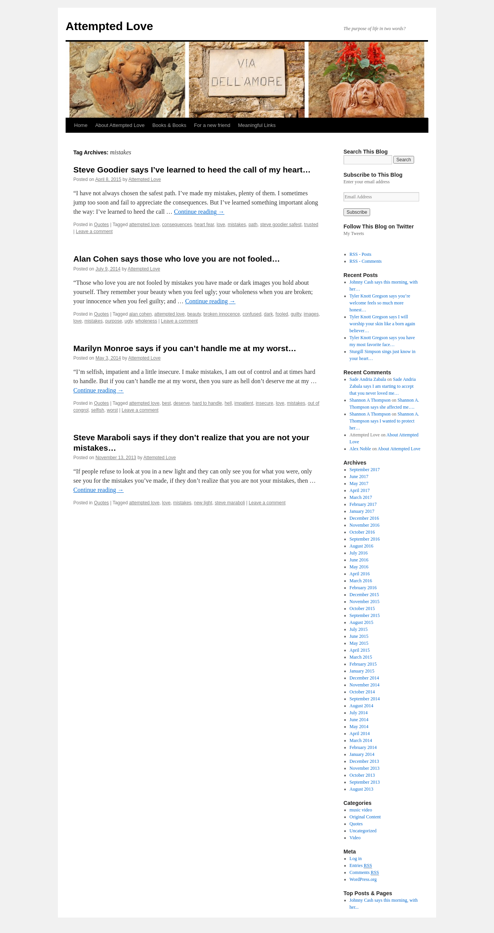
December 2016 (364, 518)
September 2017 (365, 469)
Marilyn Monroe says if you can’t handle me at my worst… (184, 348)
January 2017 (362, 511)
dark (268, 314)
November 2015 (365, 601)
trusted (311, 224)
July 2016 (359, 553)
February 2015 (363, 664)
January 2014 (362, 754)
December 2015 (364, 594)
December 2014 (364, 678)
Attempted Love (109, 26)
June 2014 (359, 719)
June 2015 (359, 636)
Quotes (101, 224)
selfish (97, 410)
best (166, 403)
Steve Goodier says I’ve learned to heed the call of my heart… (192, 169)
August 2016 (362, 546)
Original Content (365, 817)
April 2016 (360, 573)
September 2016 (365, 539)
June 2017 (359, 476)
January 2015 (362, 671)
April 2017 (360, 490)
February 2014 (363, 747)
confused (251, 314)
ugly (129, 321)
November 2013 (365, 768)
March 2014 (361, 740)
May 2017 (359, 483)
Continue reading (199, 211)
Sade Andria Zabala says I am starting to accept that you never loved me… (383, 386)
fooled (282, 314)
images (311, 314)
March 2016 (361, 580)
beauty (194, 314)
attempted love (144, 224)
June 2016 (359, 560)
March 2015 (361, 657)
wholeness (146, 321)
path (253, 224)
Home (81, 125)
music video (361, 810)
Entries (361, 866)
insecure (264, 403)
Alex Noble (360, 448)
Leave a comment (94, 231)
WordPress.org (363, 879)
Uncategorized (363, 830)
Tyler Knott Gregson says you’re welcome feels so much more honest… (380, 303)
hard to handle (207, 403)
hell (228, 403)
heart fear (204, 224)
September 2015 (365, 615)
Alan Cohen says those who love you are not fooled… (176, 258)
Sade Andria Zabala (368, 379)
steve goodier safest (280, 224)
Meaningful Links (257, 125)
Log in (356, 858)
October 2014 (362, 692)
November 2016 (365, 525)
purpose (113, 321)
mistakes (237, 224)
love (221, 224)
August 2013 (362, 789)
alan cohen (140, 314)
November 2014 (365, 685)
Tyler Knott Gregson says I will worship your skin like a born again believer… (382, 323)
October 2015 (362, 608)
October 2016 (362, 532)
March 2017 (361, 497)
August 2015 (362, 622)
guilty (296, 314)
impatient (243, 403)
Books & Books (169, 125)
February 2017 (363, 504)
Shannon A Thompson (370, 400)
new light (203, 502)
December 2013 (364, 761)
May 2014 (359, 726)
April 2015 (360, 650)
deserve (181, 403)
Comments (364, 873)
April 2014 (360, 733)
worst (112, 410)
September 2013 (365, 782)
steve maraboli (230, 502)
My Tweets (353, 233)
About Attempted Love (120, 125)
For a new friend (212, 125)
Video (355, 837)
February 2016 (363, 587)
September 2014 (365, 698)
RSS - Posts (361, 254)
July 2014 (359, 712)
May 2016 (359, 567)
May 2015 (359, 643)
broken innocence (221, 314)
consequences (177, 224)
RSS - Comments (366, 261)
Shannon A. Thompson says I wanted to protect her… (384, 421)
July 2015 (359, 629)
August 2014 (362, 705)
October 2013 (362, 775)
